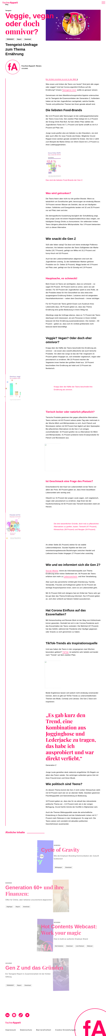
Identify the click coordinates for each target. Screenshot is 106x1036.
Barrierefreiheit (43, 1030)
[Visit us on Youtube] (27, 1015)
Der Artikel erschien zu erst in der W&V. (62, 79)
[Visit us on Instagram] (14, 1015)
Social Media (52, 571)
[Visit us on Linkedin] (7, 1015)
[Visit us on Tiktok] (21, 1015)
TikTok (65, 652)
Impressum (10, 1030)
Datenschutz (26, 1030)
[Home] (9, 2)
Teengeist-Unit (69, 90)
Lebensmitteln (70, 577)
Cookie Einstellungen (65, 1030)
